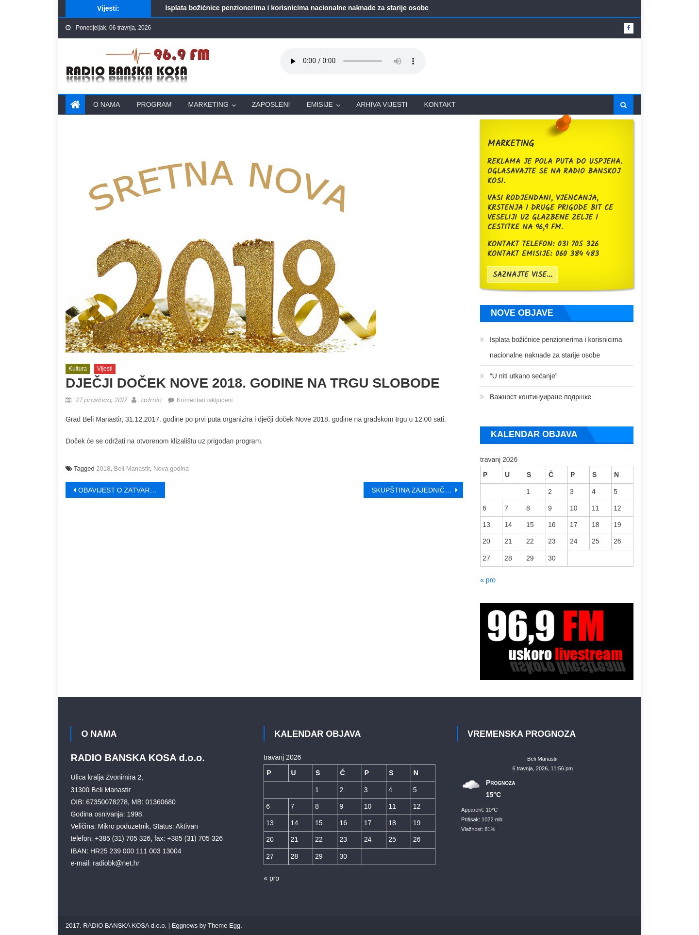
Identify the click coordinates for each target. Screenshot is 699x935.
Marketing (208, 104)
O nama (106, 104)
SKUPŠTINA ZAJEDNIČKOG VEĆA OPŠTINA (417, 490)
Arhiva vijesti (382, 104)
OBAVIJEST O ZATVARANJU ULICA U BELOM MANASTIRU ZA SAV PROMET (121, 490)
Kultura (77, 368)
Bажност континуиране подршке (540, 397)
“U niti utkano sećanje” (523, 376)
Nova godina (171, 468)
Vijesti (105, 368)
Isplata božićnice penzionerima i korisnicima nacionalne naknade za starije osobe (297, 8)
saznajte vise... (522, 275)
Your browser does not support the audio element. (353, 61)
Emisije (319, 104)
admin (151, 400)
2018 (103, 468)
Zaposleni (271, 104)
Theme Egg (224, 925)
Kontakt (439, 104)
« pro (488, 580)
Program (153, 104)
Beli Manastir (132, 468)
